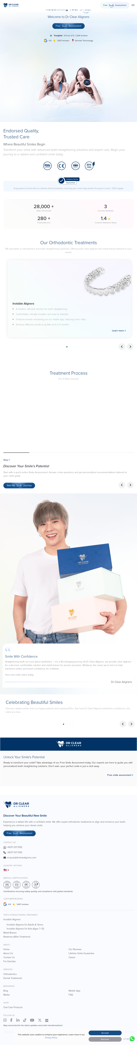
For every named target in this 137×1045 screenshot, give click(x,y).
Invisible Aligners (11, 919)
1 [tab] (66, 346)
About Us (8, 953)
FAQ (71, 995)
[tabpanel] (69, 298)
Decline (105, 1039)
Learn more (118, 330)
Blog (5, 991)
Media (6, 995)
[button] (130, 485)
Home (6, 949)
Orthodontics (10, 974)
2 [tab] (70, 346)
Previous (122, 346)
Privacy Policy (51, 1037)
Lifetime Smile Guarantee (81, 953)
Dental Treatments (12, 978)
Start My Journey (19, 486)
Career (72, 957)
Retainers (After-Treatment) (16, 937)
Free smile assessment (119, 775)
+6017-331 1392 (14, 847)
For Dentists (9, 961)
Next (130, 346)
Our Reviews (75, 949)
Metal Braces (9, 932)
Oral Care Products (12, 1007)
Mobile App (74, 991)
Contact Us (9, 957)
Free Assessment (114, 6)
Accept (105, 1032)
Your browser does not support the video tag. (68, 416)
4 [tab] (73, 724)
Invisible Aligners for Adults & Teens (25, 924)
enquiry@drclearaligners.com (21, 857)
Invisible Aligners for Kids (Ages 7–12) (25, 928)
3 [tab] (70, 724)
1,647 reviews (23, 904)
